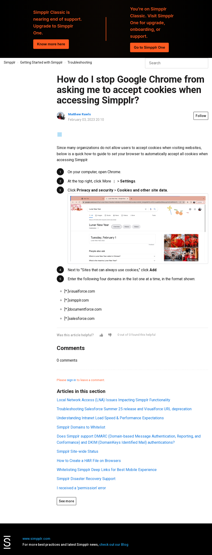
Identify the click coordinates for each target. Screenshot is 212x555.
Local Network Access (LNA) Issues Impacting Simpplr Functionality (113, 400)
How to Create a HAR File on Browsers (89, 460)
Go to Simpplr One (149, 47)
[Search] (176, 63)
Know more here (51, 44)
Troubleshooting (79, 62)
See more (66, 501)
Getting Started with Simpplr (41, 62)
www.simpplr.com (36, 539)
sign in (71, 380)
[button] (101, 335)
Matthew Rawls (79, 114)
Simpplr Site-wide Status (77, 451)
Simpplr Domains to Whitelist (81, 427)
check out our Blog (113, 544)
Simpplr (9, 62)
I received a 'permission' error (81, 488)
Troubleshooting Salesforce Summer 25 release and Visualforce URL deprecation (124, 409)
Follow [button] (201, 116)
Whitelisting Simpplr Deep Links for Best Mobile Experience (107, 469)
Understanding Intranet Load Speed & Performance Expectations (110, 418)
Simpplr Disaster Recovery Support (86, 478)
